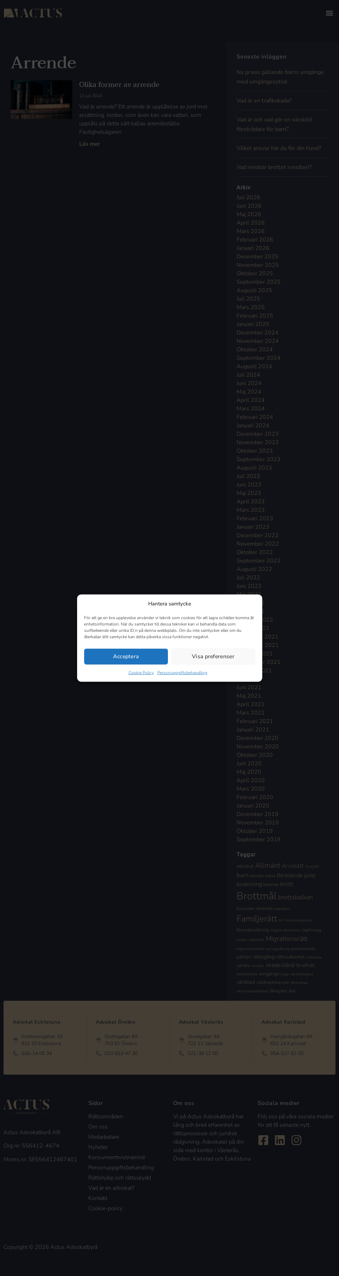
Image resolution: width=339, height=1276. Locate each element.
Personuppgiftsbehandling (182, 672)
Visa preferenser (213, 656)
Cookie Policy (141, 672)
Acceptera (125, 656)
